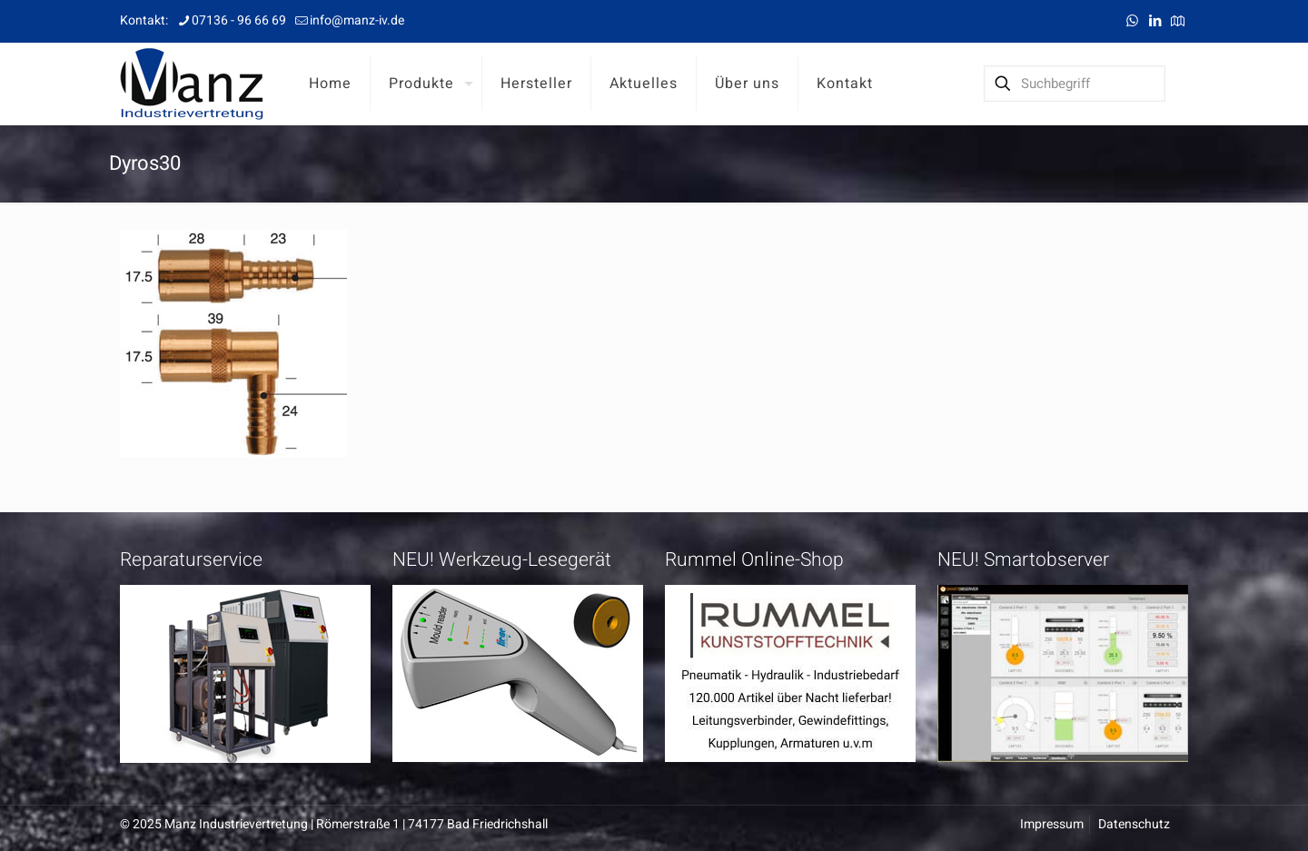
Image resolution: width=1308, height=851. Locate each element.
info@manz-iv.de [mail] (357, 20)
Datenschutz (1134, 824)
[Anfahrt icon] (1177, 21)
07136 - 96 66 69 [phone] (239, 20)
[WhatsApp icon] (1132, 21)
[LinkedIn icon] (1155, 21)
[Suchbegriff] (1074, 83)
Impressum (1052, 824)
